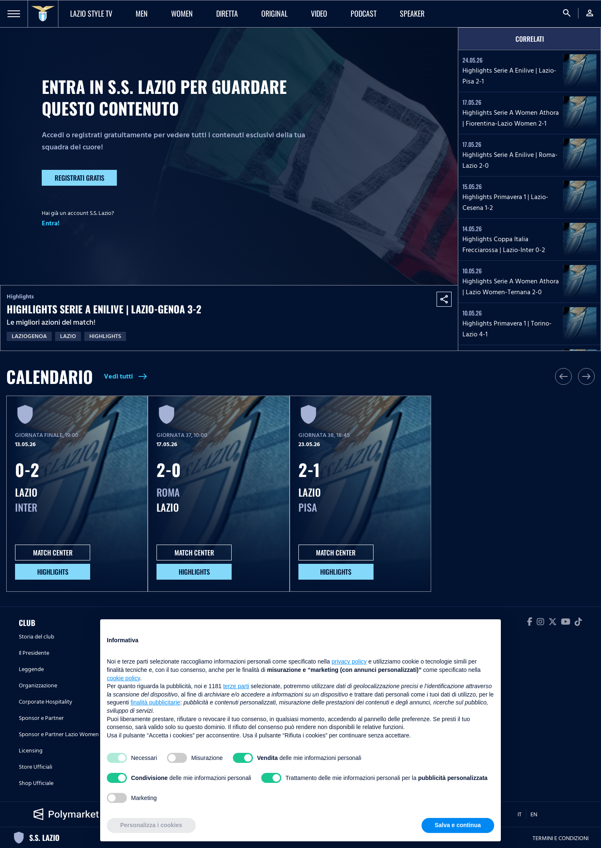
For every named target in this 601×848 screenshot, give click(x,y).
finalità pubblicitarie (155, 702)
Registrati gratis (79, 178)
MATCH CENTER (53, 553)
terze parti (236, 686)
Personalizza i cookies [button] (151, 825)
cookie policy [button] (123, 678)
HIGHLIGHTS (52, 572)
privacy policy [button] (349, 661)
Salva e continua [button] (458, 825)
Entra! (51, 223)
